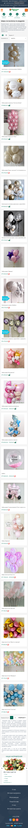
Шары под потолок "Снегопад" (9, 709)
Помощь (15, 5)
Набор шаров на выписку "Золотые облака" (11, 103)
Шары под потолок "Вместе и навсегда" (11, 642)
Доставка (7, 5)
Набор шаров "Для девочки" (8, 372)
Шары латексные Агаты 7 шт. (8, 574)
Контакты (3, 5)
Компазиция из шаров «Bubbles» (9, 305)
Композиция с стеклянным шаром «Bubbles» (12, 69)
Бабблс (3, 473)
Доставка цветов (10, 772)
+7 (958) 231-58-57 (23, 1)
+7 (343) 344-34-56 (9, 3)
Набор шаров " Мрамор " (7, 271)
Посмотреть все (7, 782)
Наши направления (23, 5)
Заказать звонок (19, 3)
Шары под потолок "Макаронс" (9, 675)
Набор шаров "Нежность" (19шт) (9, 136)
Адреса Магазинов (13, 1)
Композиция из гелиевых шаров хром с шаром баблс (13, 204)
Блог (14, 7)
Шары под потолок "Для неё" (8, 608)
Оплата (11, 5)
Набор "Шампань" (6, 541)
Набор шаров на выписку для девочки (10, 406)
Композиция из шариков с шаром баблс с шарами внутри (15, 338)
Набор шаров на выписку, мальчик (9, 440)
